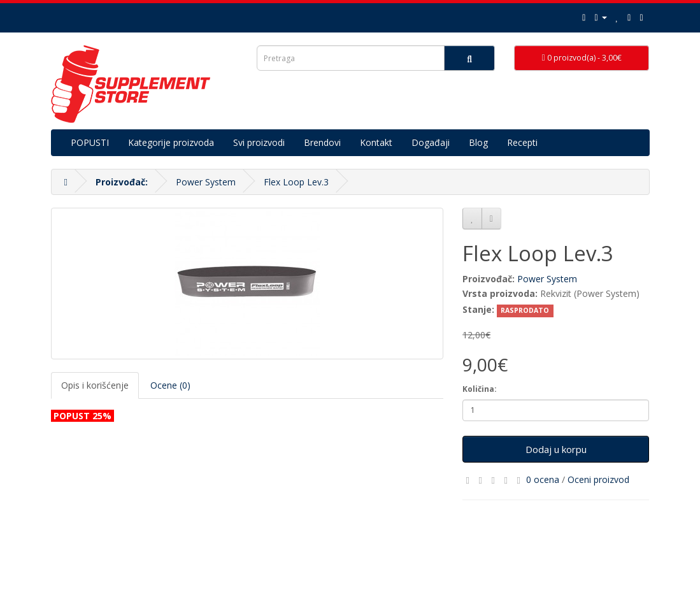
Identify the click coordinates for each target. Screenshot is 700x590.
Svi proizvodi (259, 142)
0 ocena (542, 479)
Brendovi (322, 142)
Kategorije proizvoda (171, 142)
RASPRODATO (525, 310)
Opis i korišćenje (95, 385)
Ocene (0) (170, 385)
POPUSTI (90, 142)
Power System (206, 182)
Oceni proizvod (598, 479)
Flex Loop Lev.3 (296, 182)
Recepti (522, 142)
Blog (478, 142)
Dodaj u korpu (556, 449)
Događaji (430, 142)
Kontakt (376, 142)
